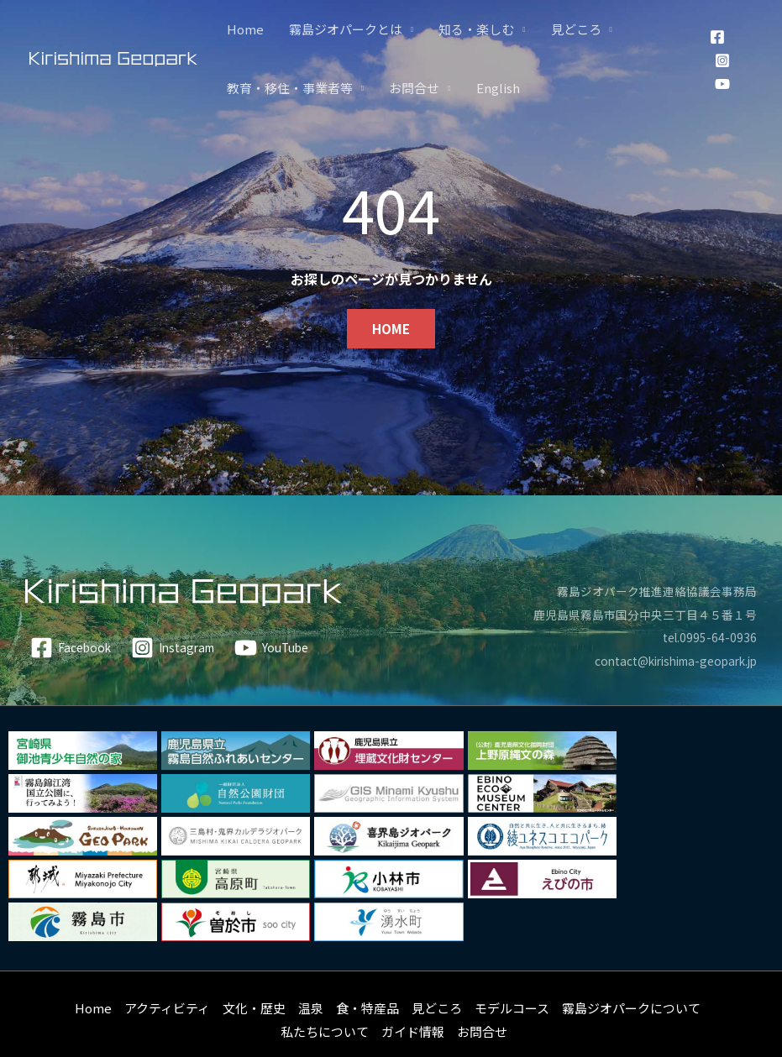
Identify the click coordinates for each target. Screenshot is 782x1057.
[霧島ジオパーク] (113, 57)
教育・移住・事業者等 (290, 88)
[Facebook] (717, 36)
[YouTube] (722, 84)
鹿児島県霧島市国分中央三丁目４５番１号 (637, 614)
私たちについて (325, 988)
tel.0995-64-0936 (708, 637)
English (498, 88)
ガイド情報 (412, 988)
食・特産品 (367, 965)
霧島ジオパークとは (345, 29)
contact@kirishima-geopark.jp (665, 660)
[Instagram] (722, 60)
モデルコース (512, 965)
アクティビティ (167, 965)
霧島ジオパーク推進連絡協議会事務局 (650, 590)
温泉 (310, 965)
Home (245, 29)
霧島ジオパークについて (631, 965)
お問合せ (414, 88)
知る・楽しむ (476, 29)
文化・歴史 (254, 965)
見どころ (576, 29)
